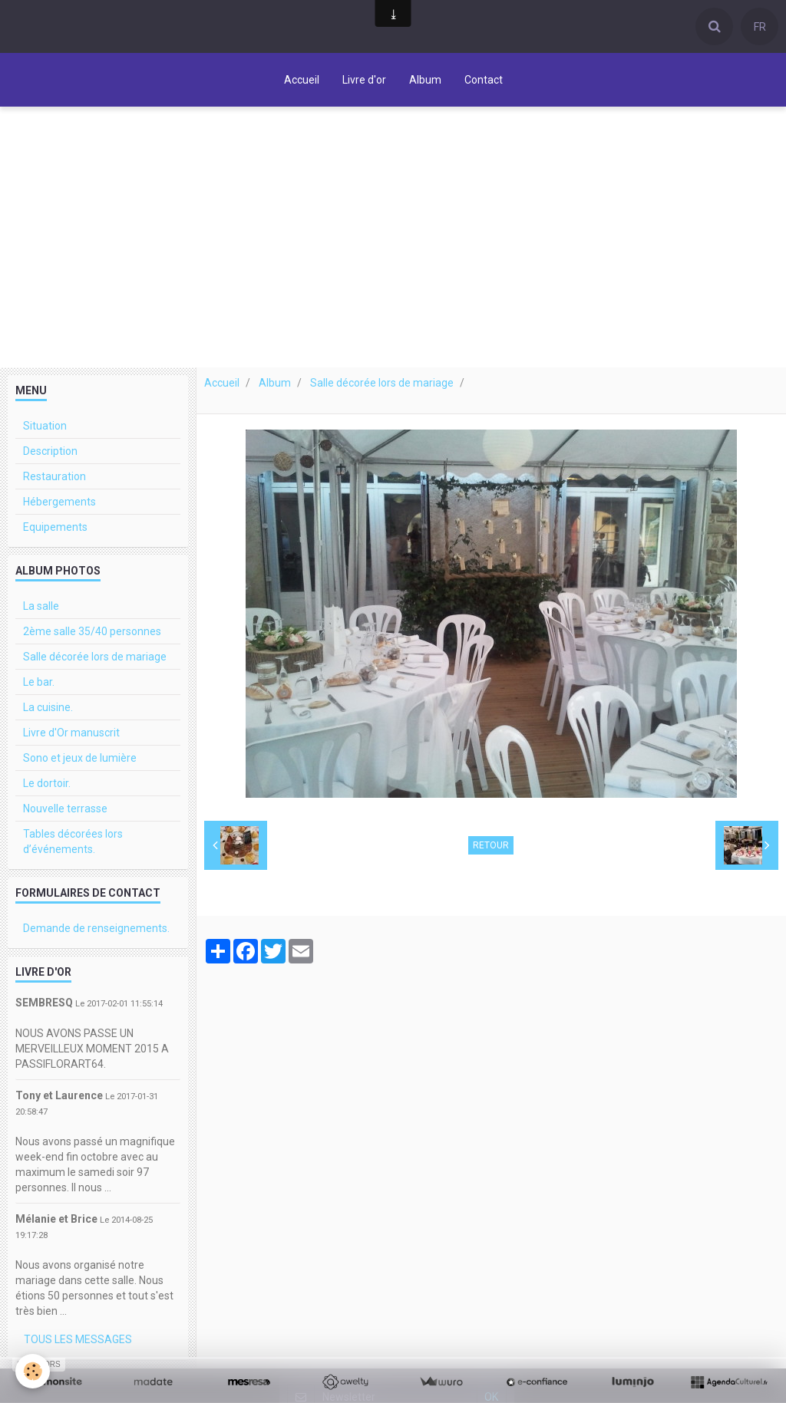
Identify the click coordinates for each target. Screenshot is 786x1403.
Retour (491, 845)
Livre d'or (364, 80)
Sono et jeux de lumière (80, 758)
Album (425, 80)
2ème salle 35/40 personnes (92, 631)
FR (760, 27)
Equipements (55, 527)
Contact (483, 80)
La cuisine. (48, 707)
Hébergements (59, 502)
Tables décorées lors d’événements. (73, 841)
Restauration (54, 476)
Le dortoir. (47, 783)
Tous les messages (78, 1339)
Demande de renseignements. (96, 928)
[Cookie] (32, 1371)
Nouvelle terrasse (65, 808)
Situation (45, 426)
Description (50, 451)
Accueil (301, 80)
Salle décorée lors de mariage (382, 383)
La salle (41, 606)
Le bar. (38, 682)
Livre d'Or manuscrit (71, 732)
